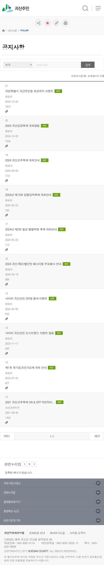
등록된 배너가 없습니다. (18, 472)
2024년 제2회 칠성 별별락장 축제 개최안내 (35, 229)
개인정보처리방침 (14, 533)
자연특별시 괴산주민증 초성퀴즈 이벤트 (33, 91)
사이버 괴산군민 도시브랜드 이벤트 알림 (34, 333)
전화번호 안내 (37, 533)
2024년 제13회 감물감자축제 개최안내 (32, 195)
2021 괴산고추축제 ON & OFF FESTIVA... (34, 402)
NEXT (97, 436)
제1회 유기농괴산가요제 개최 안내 (30, 368)
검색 (87, 65)
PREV (6, 436)
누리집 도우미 (77, 533)
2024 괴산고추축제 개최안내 (26, 160)
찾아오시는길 (57, 533)
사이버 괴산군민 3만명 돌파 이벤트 (30, 298)
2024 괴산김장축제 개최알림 (26, 126)
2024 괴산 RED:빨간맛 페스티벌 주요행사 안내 (37, 264)
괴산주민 (22, 8)
